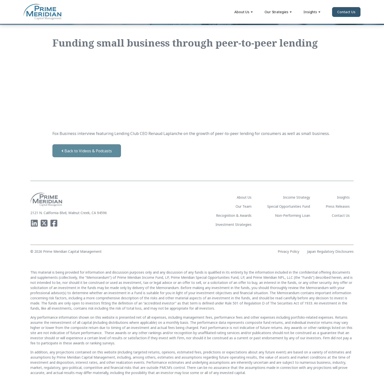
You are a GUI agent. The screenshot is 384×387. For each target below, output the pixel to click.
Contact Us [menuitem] (341, 215)
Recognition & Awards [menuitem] (234, 215)
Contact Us (346, 12)
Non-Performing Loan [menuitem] (292, 215)
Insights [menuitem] (343, 197)
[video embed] (109, 89)
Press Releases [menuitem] (338, 206)
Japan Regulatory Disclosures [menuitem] (330, 251)
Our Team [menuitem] (244, 206)
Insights (311, 12)
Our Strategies (278, 12)
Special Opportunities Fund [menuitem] (288, 206)
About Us (243, 12)
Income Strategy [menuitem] (296, 197)
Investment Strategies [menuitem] (234, 224)
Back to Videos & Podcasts (86, 151)
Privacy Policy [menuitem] (288, 251)
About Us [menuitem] (244, 197)
